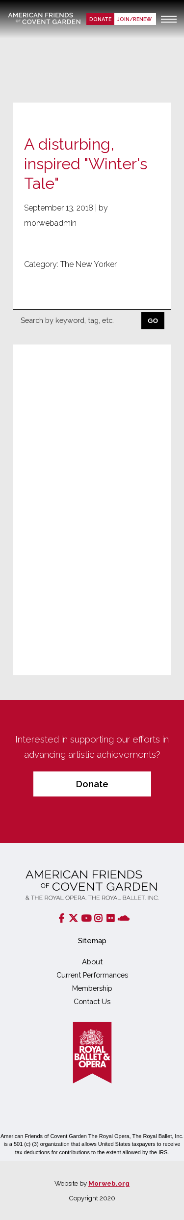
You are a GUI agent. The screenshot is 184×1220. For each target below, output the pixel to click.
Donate (100, 19)
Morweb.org (109, 1183)
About (92, 961)
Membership (92, 988)
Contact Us (92, 1001)
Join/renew (135, 19)
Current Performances (92, 975)
